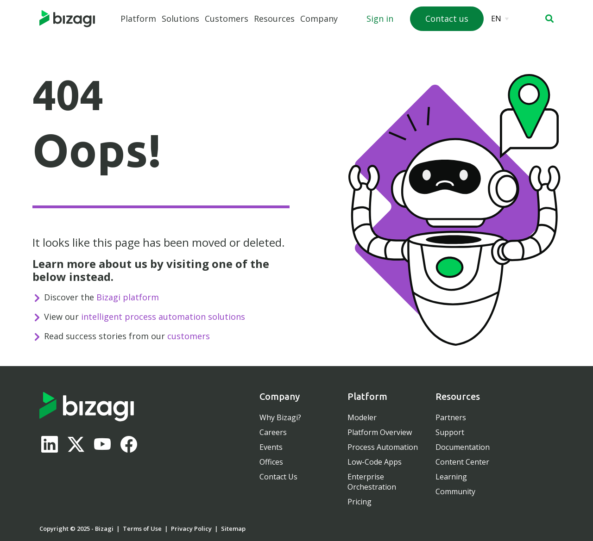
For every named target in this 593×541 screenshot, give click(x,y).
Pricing (359, 502)
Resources (274, 18)
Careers (273, 432)
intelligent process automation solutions (163, 316)
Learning (451, 477)
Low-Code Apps (374, 462)
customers (188, 336)
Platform (138, 18)
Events (271, 447)
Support (449, 432)
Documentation (462, 447)
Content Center (462, 462)
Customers (226, 18)
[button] (549, 18)
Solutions (180, 18)
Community (455, 491)
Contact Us (278, 477)
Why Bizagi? (280, 417)
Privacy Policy (191, 528)
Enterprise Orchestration (371, 482)
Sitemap (233, 528)
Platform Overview (379, 432)
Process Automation (382, 447)
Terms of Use (142, 528)
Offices (271, 462)
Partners (450, 417)
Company (319, 18)
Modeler (362, 417)
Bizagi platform (127, 297)
